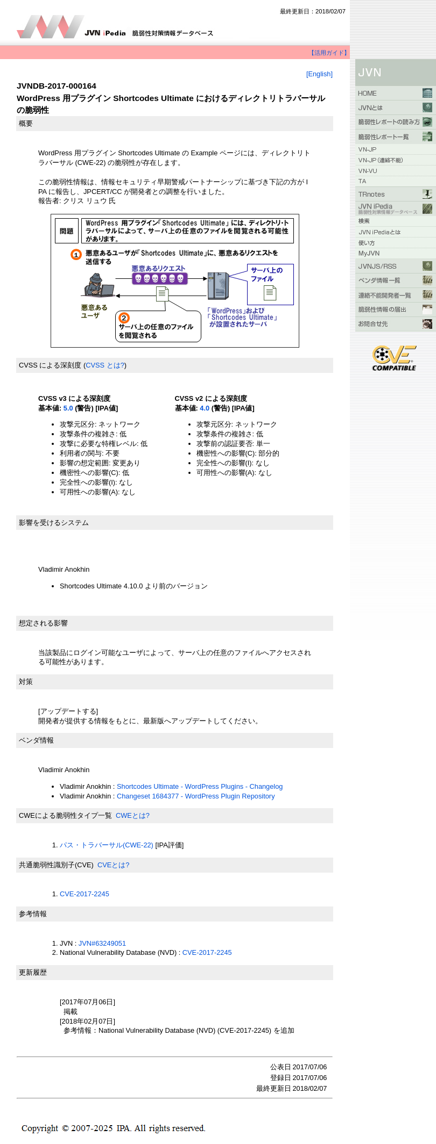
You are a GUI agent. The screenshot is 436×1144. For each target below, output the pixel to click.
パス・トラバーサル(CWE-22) (106, 845)
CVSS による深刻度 (50, 365)
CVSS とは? (105, 365)
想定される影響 (43, 623)
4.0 (204, 408)
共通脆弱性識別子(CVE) (56, 865)
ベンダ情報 (36, 740)
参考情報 (33, 914)
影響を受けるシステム (54, 523)
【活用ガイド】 (329, 52)
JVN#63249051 (102, 943)
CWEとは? (133, 815)
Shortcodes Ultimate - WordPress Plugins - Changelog (200, 786)
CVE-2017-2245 (84, 894)
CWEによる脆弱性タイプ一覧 (65, 815)
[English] (319, 74)
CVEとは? (113, 865)
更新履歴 (33, 972)
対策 (26, 682)
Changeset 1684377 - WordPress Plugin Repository (196, 796)
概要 (26, 123)
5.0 (68, 408)
